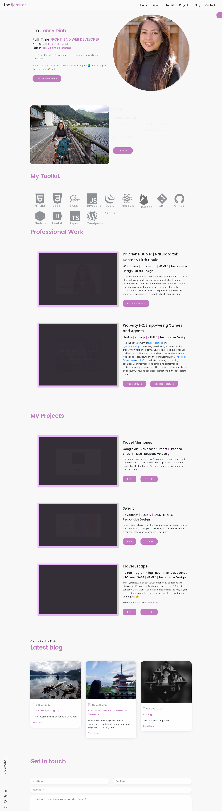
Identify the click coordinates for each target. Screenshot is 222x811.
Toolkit (170, 5)
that (15, 5)
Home (144, 5)
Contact (210, 5)
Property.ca (129, 360)
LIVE (129, 479)
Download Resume (47, 78)
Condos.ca (179, 356)
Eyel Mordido (151, 602)
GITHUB (149, 479)
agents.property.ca (132, 346)
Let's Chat (123, 150)
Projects (184, 5)
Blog (197, 5)
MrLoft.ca (142, 360)
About (156, 5)
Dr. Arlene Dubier (136, 303)
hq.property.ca (155, 342)
